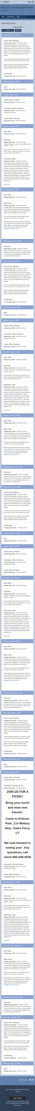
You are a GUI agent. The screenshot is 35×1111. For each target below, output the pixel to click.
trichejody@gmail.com (13, 228)
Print (18, 30)
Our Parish (10, 16)
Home (2, 16)
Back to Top (17, 1098)
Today (8, 30)
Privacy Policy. (17, 1105)
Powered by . (25, 1103)
